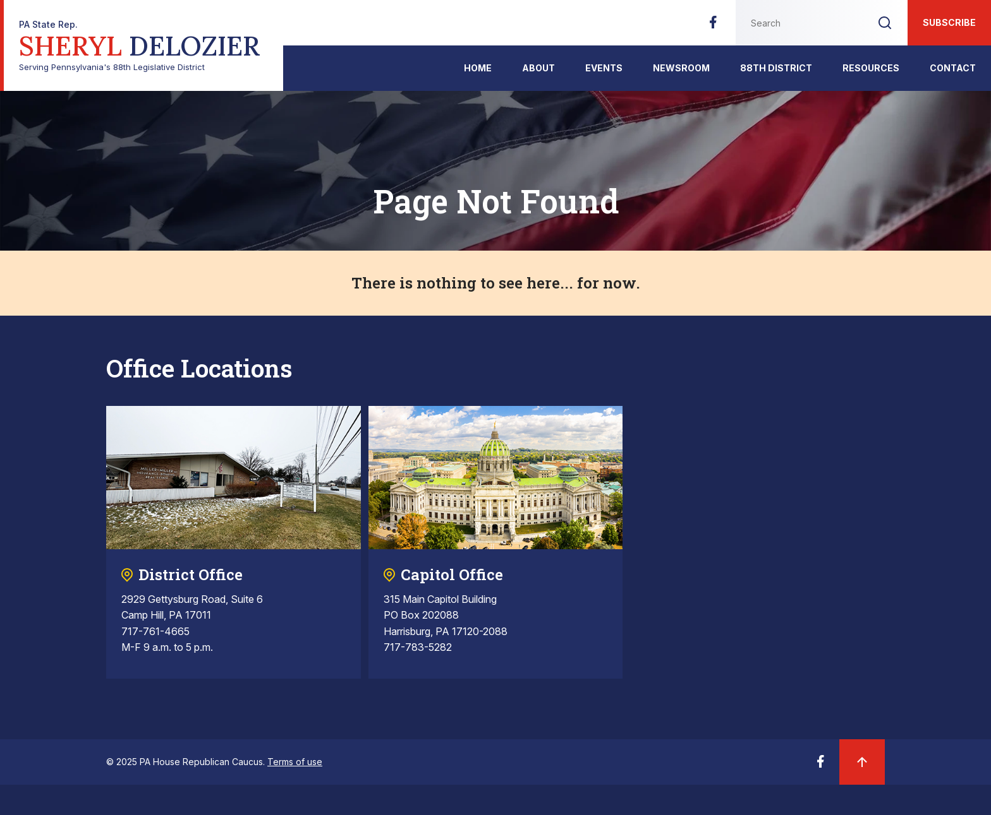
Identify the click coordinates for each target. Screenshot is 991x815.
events (604, 67)
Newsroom (681, 67)
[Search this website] (799, 22)
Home (478, 67)
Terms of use (294, 761)
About (538, 67)
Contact (953, 67)
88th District (776, 67)
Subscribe (949, 22)
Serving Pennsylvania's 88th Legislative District (139, 45)
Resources (870, 67)
